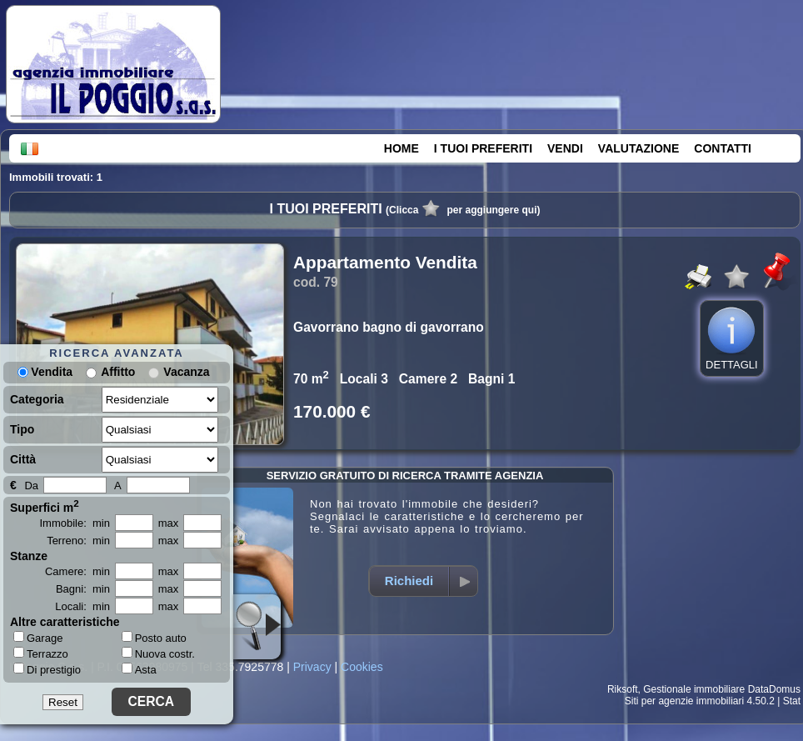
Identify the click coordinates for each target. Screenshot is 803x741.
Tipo (22, 429)
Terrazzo (40, 653)
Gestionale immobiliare (694, 689)
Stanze (28, 556)
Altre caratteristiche (65, 621)
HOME (401, 148)
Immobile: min (74, 523)
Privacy (312, 666)
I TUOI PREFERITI (483, 148)
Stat (792, 701)
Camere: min (77, 571)
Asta (139, 669)
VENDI (565, 148)
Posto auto (154, 638)
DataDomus (774, 689)
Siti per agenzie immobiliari (684, 701)
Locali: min (82, 606)
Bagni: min (83, 589)
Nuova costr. (158, 654)
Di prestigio (47, 669)
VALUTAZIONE (638, 148)
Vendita (44, 371)
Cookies (362, 666)
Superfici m (44, 506)
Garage (37, 637)
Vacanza (186, 371)
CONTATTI (722, 148)
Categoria (37, 399)
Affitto (118, 371)
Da (31, 485)
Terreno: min (78, 540)
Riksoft (622, 689)
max (168, 523)
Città (23, 459)
